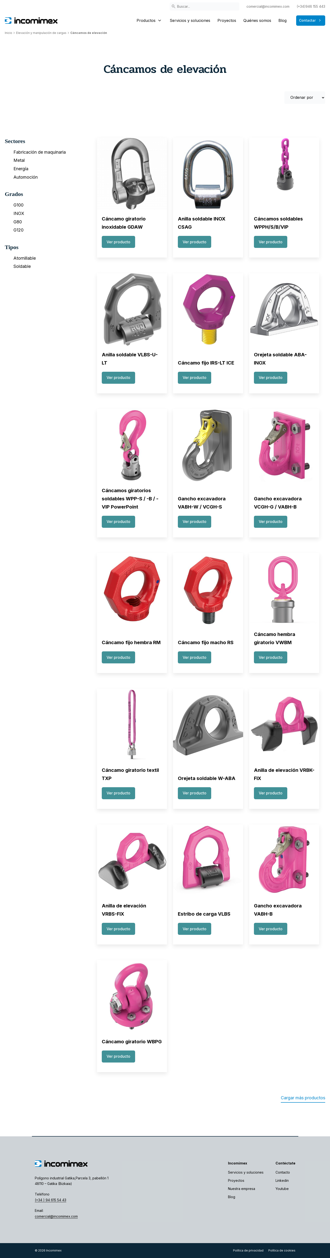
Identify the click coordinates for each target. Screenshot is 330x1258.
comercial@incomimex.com (267, 6)
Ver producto (118, 241)
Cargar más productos (303, 1097)
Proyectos (226, 20)
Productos (149, 20)
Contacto (283, 1172)
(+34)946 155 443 (311, 6)
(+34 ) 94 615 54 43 (50, 1200)
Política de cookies (281, 1250)
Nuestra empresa (241, 1189)
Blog (282, 20)
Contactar (310, 20)
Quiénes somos (257, 20)
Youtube (282, 1189)
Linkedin (282, 1180)
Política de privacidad (248, 1250)
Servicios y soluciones (190, 20)
